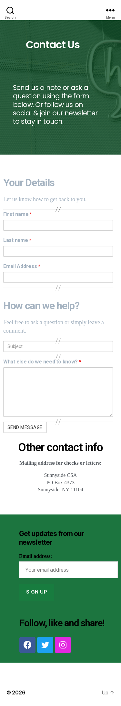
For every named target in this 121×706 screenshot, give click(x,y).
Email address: (35, 556)
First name (17, 214)
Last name (17, 240)
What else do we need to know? (42, 362)
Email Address (21, 266)
